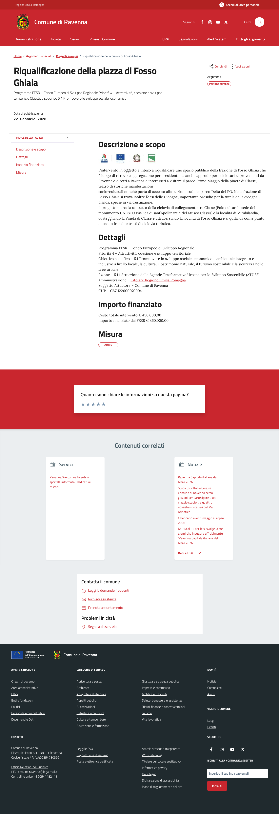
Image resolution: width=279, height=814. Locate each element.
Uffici (14, 694)
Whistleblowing (152, 755)
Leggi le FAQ (85, 748)
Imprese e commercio (156, 687)
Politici (15, 706)
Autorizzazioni (86, 706)
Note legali (149, 774)
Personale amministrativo (28, 713)
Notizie (211, 681)
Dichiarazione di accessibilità (160, 780)
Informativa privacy (154, 767)
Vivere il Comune (102, 39)
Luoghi (211, 720)
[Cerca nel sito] (259, 22)
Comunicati (214, 687)
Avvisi (211, 694)
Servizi (75, 39)
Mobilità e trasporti (154, 694)
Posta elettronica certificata (95, 761)
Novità (56, 39)
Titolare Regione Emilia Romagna (158, 280)
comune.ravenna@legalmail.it (37, 771)
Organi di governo (22, 681)
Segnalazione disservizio (92, 755)
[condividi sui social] (217, 66)
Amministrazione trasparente (161, 748)
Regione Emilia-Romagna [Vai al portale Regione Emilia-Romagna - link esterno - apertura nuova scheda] (29, 5)
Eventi (211, 727)
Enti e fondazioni (22, 700)
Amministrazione (28, 39)
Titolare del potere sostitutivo (161, 761)
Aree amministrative (24, 687)
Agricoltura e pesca (89, 681)
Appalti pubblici (86, 700)
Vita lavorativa (151, 719)
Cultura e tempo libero (91, 719)
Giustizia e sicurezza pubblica (160, 681)
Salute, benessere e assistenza (162, 700)
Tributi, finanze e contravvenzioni (163, 706)
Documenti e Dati (22, 719)
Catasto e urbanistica (90, 713)
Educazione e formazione (93, 725)
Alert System (216, 39)
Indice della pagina (42, 137)
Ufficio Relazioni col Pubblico (29, 766)
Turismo (147, 713)
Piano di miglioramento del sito (162, 786)
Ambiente (83, 687)
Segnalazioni (188, 39)
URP (165, 39)
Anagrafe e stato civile (91, 694)
